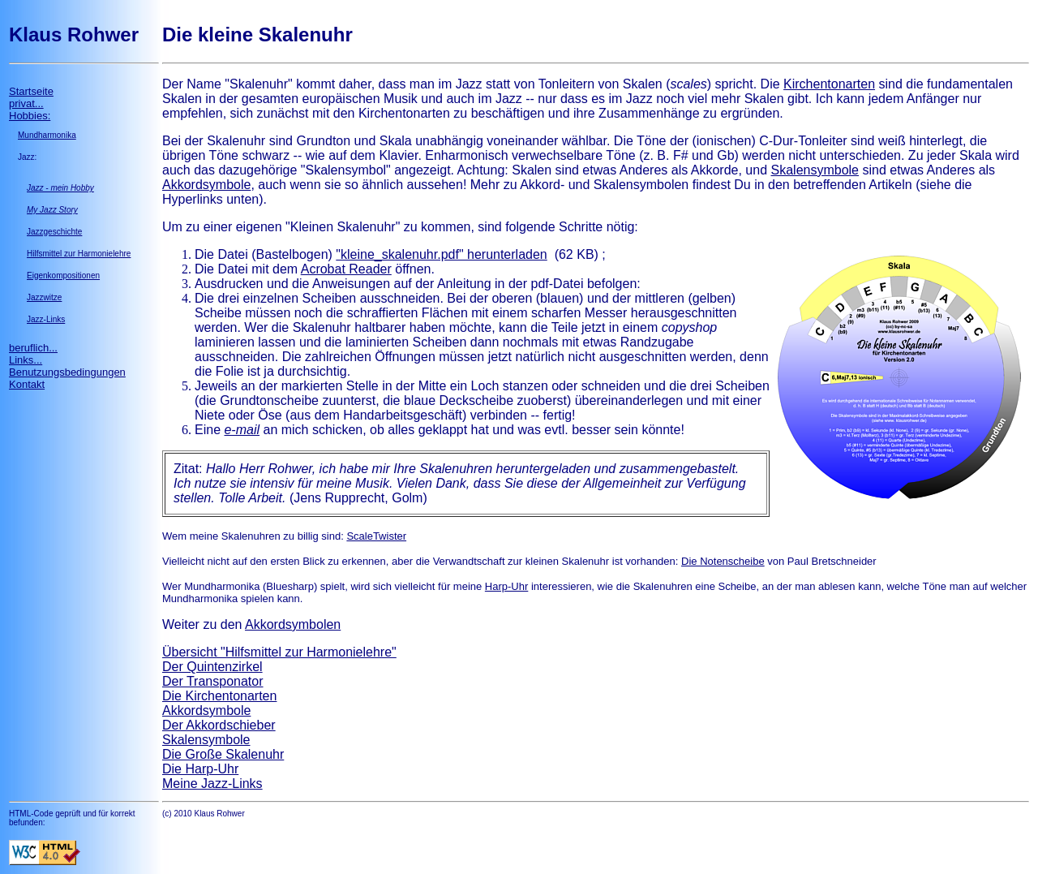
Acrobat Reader (346, 269)
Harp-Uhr (506, 586)
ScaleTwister (376, 536)
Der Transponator (213, 681)
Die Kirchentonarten (219, 696)
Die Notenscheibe (723, 561)
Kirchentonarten (829, 84)
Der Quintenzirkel (212, 667)
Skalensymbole (815, 170)
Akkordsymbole (206, 185)
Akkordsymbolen (293, 624)
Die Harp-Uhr (200, 769)
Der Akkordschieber (219, 725)
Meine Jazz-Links (212, 783)
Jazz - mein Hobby (60, 187)
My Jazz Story (52, 209)
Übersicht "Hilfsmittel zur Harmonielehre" (279, 652)
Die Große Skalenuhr (223, 754)
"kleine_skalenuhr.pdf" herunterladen (441, 254)
